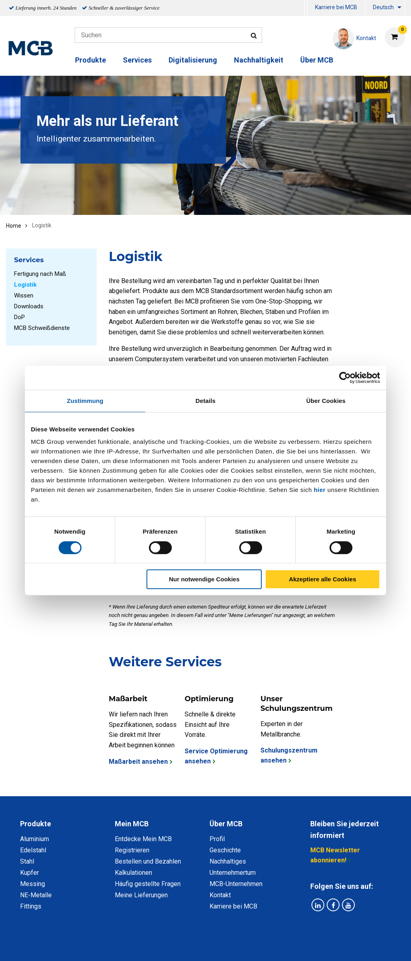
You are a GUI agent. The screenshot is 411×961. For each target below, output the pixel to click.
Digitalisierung (193, 60)
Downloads (28, 306)
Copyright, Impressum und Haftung (313, 946)
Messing (32, 884)
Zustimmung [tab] (85, 400)
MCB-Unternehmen (236, 884)
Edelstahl (33, 850)
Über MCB (316, 60)
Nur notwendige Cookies (204, 579)
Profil (217, 839)
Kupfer (29, 872)
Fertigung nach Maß (40, 273)
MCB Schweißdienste (42, 328)
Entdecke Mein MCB (143, 839)
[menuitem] (305, 8)
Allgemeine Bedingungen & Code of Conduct (192, 946)
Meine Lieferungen (141, 895)
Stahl (27, 861)
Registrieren (132, 850)
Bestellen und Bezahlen (148, 861)
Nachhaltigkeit (258, 60)
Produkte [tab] (35, 823)
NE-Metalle (36, 895)
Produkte (90, 60)
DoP (19, 317)
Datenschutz (100, 946)
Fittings (30, 906)
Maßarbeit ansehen (138, 761)
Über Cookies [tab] (326, 400)
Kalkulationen (133, 872)
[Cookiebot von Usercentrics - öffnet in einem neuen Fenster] (345, 378)
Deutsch (383, 7)
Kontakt (220, 895)
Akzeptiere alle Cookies (322, 579)
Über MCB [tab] (226, 823)
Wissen (23, 295)
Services (137, 60)
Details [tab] (205, 400)
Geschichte (225, 850)
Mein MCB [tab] (132, 823)
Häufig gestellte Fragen (148, 884)
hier (320, 489)
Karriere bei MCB (336, 7)
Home (13, 226)
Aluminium (34, 839)
